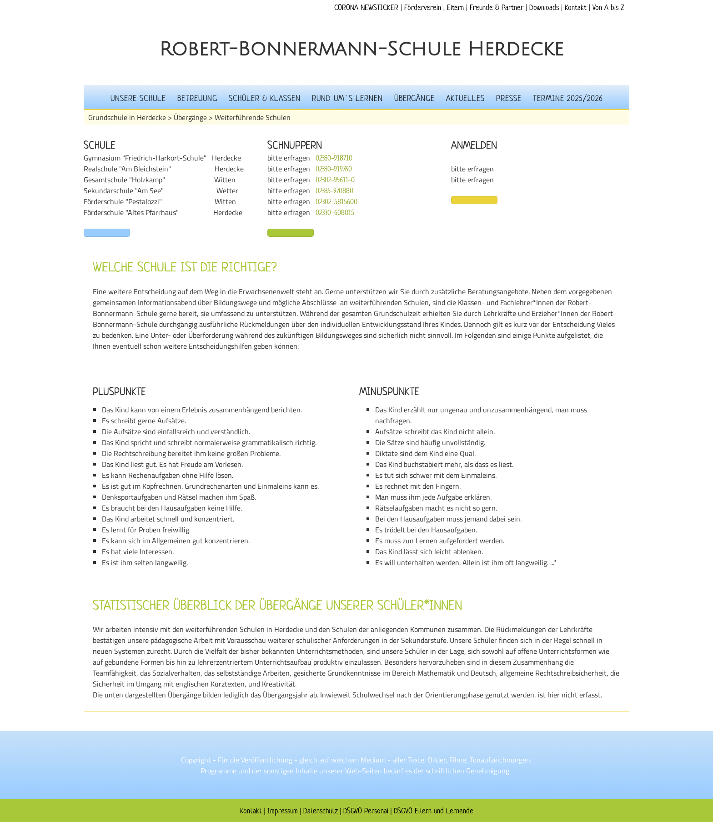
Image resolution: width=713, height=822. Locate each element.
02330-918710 (334, 158)
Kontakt (576, 7)
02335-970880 (334, 190)
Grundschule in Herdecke (127, 117)
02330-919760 (334, 169)
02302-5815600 (336, 201)
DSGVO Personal (365, 811)
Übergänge (414, 98)
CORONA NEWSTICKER (366, 7)
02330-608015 (335, 212)
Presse (509, 98)
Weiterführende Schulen (253, 117)
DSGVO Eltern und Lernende (433, 811)
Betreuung (197, 98)
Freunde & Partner (496, 7)
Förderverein (422, 7)
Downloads (544, 7)
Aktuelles (465, 98)
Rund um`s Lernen (347, 98)
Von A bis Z (608, 7)
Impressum (282, 811)
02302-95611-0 (335, 180)
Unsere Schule (138, 98)
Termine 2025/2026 (568, 98)
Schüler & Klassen (265, 98)
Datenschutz (320, 811)
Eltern (455, 7)
